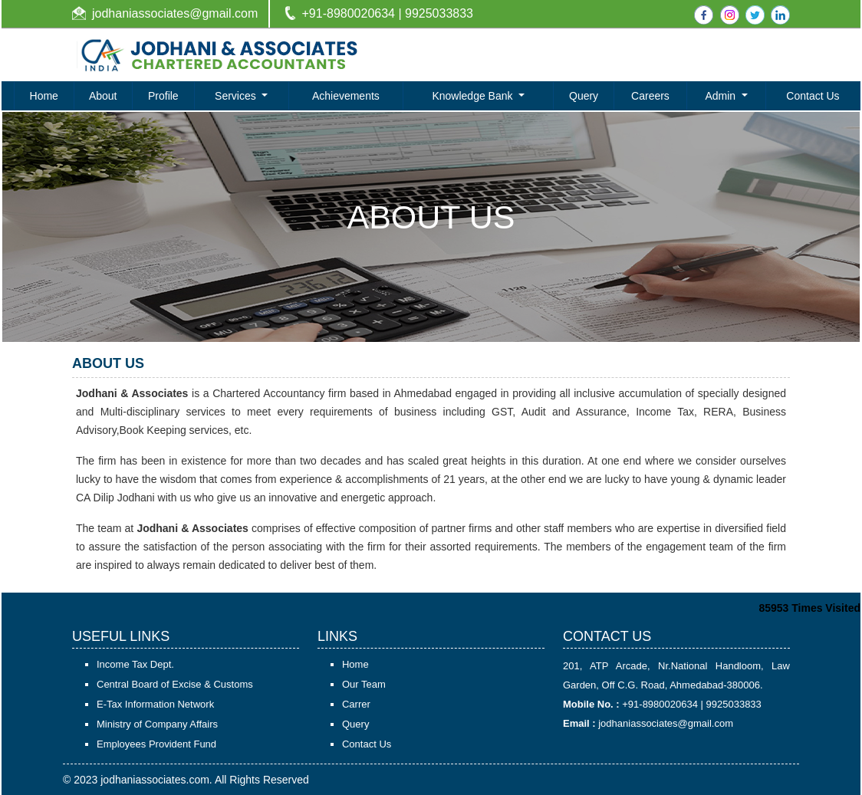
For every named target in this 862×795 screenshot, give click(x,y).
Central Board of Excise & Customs (175, 684)
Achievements (346, 96)
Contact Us (812, 96)
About (103, 96)
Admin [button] (722, 96)
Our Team (364, 684)
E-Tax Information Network (155, 704)
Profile (163, 96)
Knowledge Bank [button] (473, 96)
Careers (650, 96)
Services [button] (237, 96)
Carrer (356, 704)
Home (44, 96)
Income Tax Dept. (135, 664)
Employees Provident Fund (156, 744)
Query (583, 96)
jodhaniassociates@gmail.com (175, 13)
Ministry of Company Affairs (157, 724)
